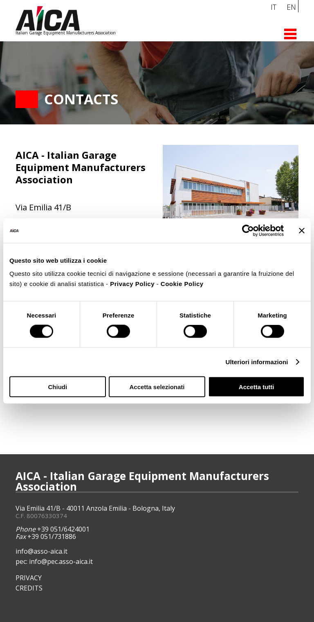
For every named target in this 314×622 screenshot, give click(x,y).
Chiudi (57, 386)
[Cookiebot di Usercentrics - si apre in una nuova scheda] (248, 231)
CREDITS (29, 588)
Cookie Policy (182, 283)
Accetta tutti (256, 386)
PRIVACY (29, 577)
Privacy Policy (132, 283)
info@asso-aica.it (41, 551)
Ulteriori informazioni (257, 361)
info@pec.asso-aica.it (61, 561)
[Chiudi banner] (302, 231)
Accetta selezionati (156, 386)
